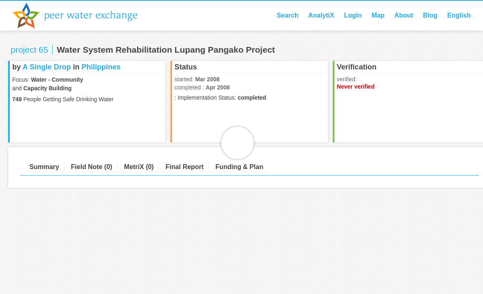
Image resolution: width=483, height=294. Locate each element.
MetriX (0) (139, 166)
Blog (430, 15)
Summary (44, 166)
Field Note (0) (91, 166)
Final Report (185, 166)
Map (378, 15)
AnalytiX (321, 15)
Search (287, 15)
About (403, 15)
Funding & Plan (239, 166)
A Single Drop (46, 67)
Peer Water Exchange (81, 15)
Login (353, 15)
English (459, 15)
